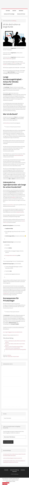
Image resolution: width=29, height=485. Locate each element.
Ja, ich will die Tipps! (8, 442)
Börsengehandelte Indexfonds (10, 255)
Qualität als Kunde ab (20, 212)
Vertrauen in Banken (16, 356)
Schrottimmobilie (8, 58)
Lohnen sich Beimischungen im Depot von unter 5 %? (12, 458)
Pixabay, (8, 335)
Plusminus (5, 64)
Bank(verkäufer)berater (19, 155)
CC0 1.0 (17, 335)
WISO (14, 63)
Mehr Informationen (5, 482)
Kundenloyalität (9, 356)
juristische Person (10, 204)
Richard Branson (7, 123)
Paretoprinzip (5, 293)
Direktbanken (13, 197)
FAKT (22, 63)
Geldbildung (14, 4)
